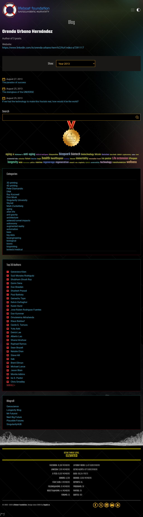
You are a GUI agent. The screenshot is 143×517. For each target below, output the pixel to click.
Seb (13, 359)
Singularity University (17, 200)
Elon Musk (12, 197)
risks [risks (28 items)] (76, 162)
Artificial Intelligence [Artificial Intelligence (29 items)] (42, 155)
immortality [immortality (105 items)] (82, 158)
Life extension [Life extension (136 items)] (120, 158)
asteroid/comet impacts (18, 220)
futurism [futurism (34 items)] (33, 159)
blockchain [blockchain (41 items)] (105, 155)
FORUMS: (64, 495)
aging (9, 209)
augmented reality (15, 226)
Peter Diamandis (15, 188)
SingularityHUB (14, 424)
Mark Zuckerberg (15, 206)
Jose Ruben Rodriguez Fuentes (26, 309)
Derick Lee (16, 332)
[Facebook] (95, 505)
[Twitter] (101, 505)
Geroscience (13, 406)
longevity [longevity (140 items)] (13, 162)
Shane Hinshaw (18, 340)
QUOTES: (76, 495)
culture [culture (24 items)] (133, 155)
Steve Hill (15, 355)
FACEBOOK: (53, 465)
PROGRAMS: (77, 486)
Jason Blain (16, 370)
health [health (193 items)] (46, 158)
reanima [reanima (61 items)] (38, 162)
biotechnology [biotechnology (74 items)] (87, 154)
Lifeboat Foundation (20, 505)
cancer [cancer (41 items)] (119, 155)
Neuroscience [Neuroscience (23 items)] (26, 163)
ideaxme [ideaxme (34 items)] (72, 159)
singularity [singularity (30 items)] (81, 163)
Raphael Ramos (18, 344)
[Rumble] (117, 505)
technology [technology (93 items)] (106, 162)
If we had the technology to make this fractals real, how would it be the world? (40, 101)
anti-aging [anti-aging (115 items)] (29, 154)
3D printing (12, 182)
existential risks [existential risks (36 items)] (12, 159)
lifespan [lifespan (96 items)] (133, 158)
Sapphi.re (46, 505)
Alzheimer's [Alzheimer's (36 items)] (19, 155)
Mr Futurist (12, 413)
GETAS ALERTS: (78, 469)
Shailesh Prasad (19, 290)
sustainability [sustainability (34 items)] (95, 163)
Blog (71, 22)
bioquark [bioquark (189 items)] (64, 154)
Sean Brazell (17, 347)
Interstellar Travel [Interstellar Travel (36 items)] (95, 159)
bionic (10, 243)
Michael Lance (18, 366)
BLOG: (75, 474)
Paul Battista (17, 294)
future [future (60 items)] (27, 158)
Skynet (10, 203)
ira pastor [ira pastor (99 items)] (106, 158)
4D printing (12, 185)
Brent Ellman (17, 362)
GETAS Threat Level (71, 455)
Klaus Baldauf (18, 321)
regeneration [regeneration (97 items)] (62, 162)
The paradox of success (14, 82)
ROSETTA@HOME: (53, 491)
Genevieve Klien (18, 271)
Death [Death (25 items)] (137, 155)
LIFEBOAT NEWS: (79, 465)
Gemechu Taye (18, 298)
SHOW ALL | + (11, 385)
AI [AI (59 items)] (13, 154)
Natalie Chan (17, 351)
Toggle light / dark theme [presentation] (138, 10)
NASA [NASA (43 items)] (20, 163)
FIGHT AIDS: (56, 482)
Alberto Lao (16, 336)
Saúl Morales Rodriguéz (22, 275)
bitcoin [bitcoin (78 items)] (98, 154)
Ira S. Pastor (17, 378)
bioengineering (14, 238)
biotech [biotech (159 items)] (75, 154)
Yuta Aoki (15, 328)
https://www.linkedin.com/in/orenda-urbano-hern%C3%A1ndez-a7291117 (43, 47)
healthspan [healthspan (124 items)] (57, 158)
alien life (11, 211)
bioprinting (12, 246)
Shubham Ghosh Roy (21, 279)
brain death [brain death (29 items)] (113, 155)
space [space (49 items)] (87, 162)
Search (137, 117)
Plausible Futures (15, 420)
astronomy (12, 223)
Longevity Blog (14, 410)
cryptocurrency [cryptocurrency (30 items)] (126, 155)
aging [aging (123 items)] (9, 154)
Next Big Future (14, 417)
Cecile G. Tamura (19, 325)
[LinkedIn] (106, 505)
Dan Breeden (17, 287)
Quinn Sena (16, 283)
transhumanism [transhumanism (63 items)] (119, 162)
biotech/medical (15, 249)
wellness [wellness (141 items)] (132, 162)
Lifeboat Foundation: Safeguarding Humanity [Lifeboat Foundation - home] (64, 10)
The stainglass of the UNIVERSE (18, 92)
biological (11, 240)
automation (12, 229)
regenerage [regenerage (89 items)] (49, 162)
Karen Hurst (16, 306)
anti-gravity (12, 214)
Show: (50, 64)
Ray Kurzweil (13, 194)
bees (9, 232)
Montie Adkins (18, 374)
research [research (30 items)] (71, 163)
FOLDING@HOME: (54, 486)
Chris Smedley (18, 381)
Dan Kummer (17, 313)
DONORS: (62, 478)
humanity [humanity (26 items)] (66, 159)
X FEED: (55, 474)
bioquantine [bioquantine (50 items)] (53, 154)
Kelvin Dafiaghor (19, 302)
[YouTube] (112, 505)
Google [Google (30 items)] (39, 159)
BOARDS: (76, 478)
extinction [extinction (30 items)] (21, 159)
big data (11, 235)
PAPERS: (76, 491)
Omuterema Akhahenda (22, 317)
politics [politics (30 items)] (32, 163)
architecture (12, 217)
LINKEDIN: (54, 469)
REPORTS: (76, 482)
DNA (9, 191)
